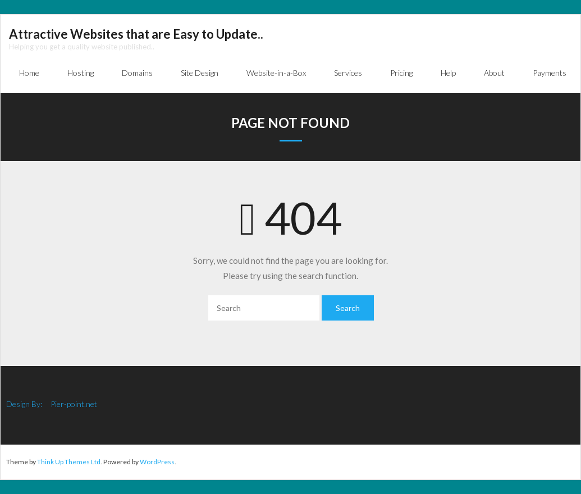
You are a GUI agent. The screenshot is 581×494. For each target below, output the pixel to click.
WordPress (157, 462)
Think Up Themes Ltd (68, 462)
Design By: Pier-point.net (51, 404)
